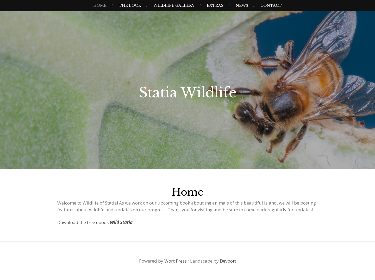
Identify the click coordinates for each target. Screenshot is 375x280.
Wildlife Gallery (174, 5)
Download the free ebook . (95, 222)
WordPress (175, 261)
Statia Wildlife (187, 92)
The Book (130, 5)
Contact (271, 5)
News (242, 5)
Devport (228, 261)
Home (100, 5)
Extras (215, 5)
